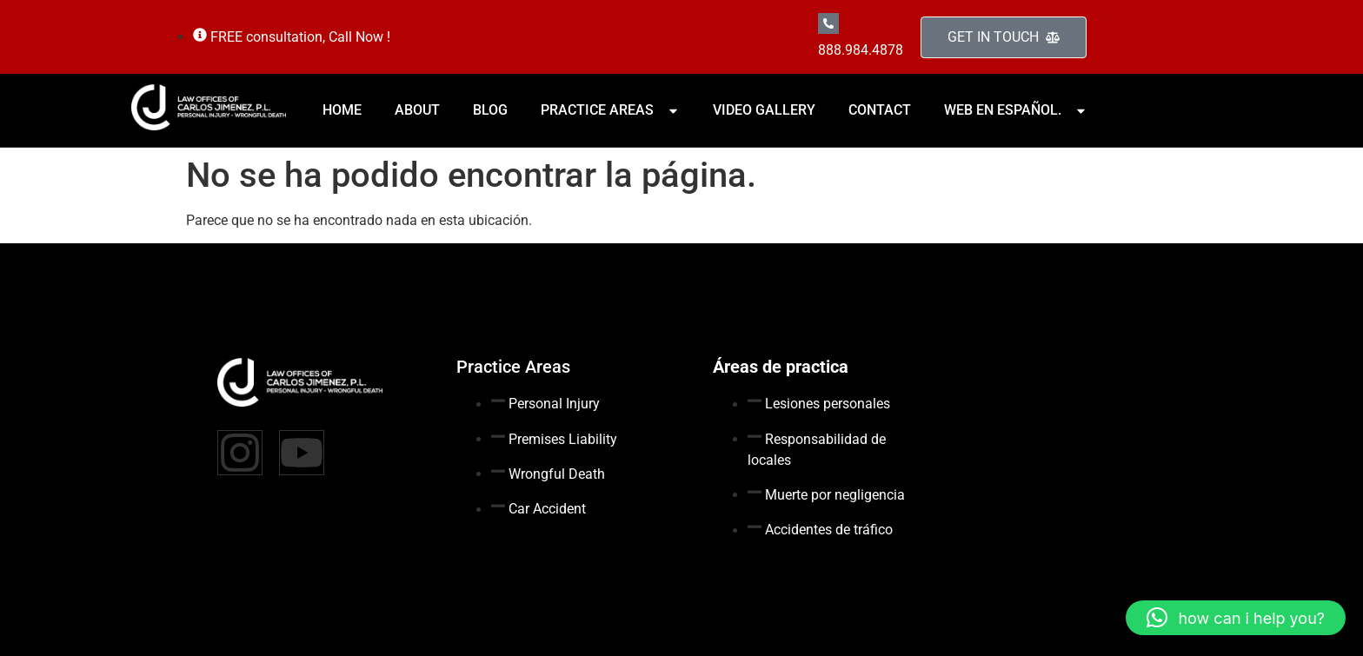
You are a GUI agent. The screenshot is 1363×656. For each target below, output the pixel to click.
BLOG (490, 110)
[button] (1236, 617)
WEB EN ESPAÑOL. (1015, 110)
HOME (342, 110)
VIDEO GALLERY (764, 110)
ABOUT (417, 110)
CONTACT (879, 110)
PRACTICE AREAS (610, 110)
